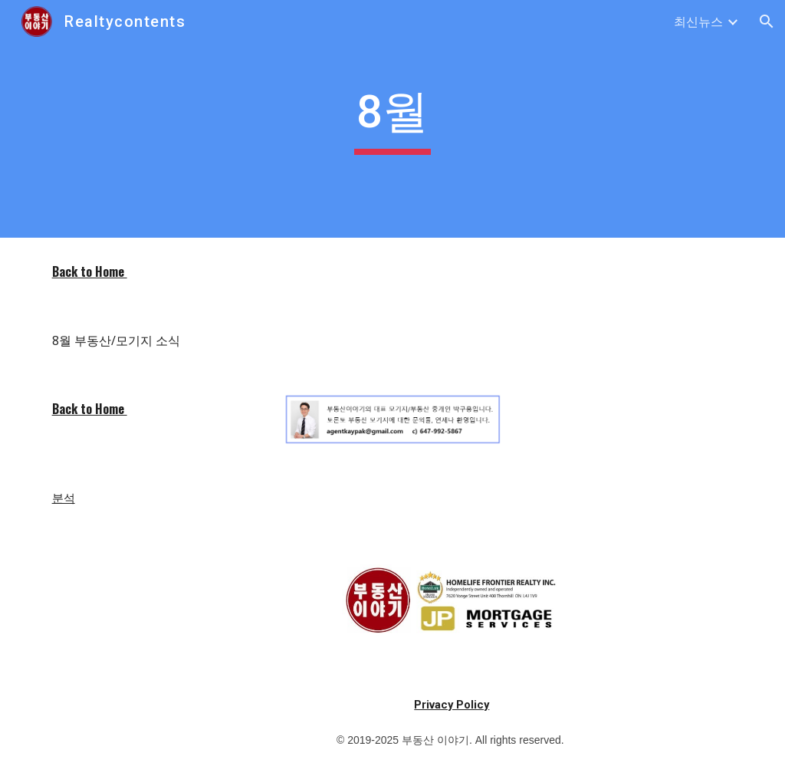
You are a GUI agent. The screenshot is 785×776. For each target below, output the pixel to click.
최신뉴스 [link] (698, 21)
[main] (392, 119)
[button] (766, 21)
